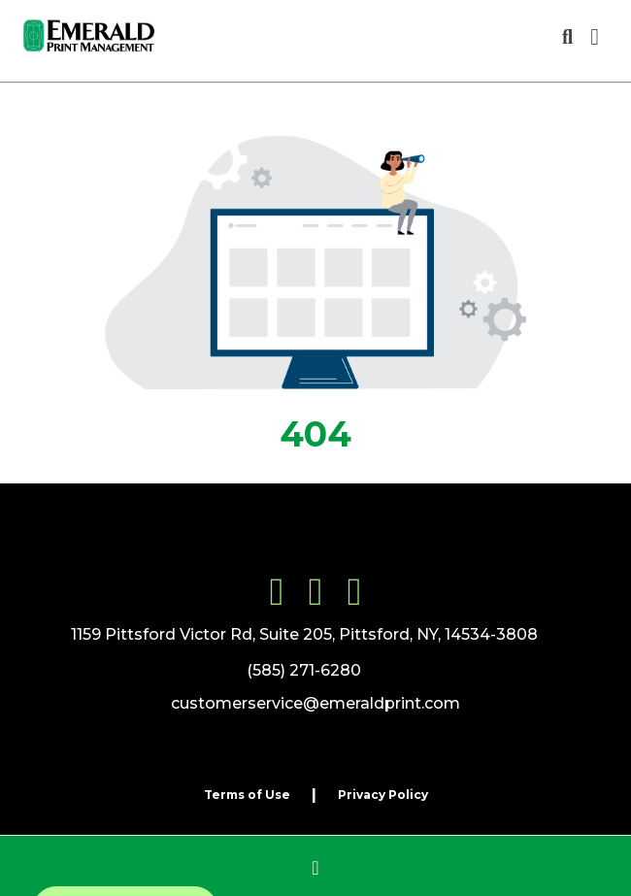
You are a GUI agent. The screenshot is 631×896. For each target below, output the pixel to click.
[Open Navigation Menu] (594, 37)
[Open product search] (567, 37)
